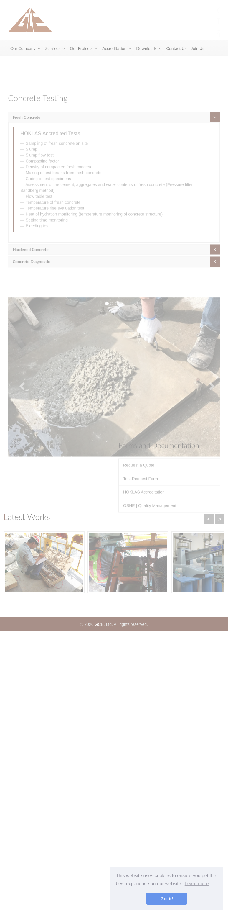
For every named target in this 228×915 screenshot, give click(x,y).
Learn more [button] (197, 883)
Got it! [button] (167, 898)
